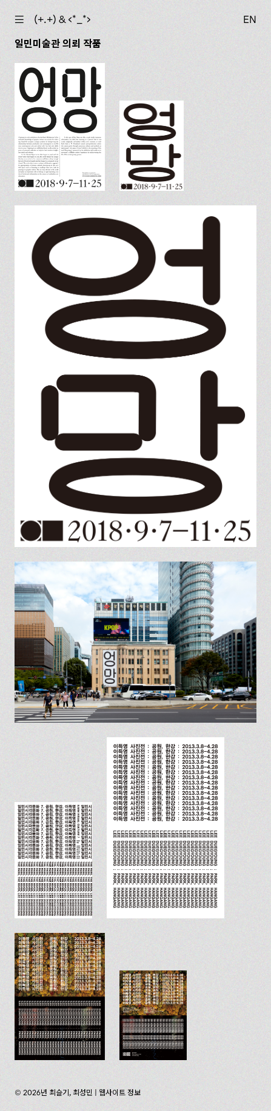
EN (249, 19)
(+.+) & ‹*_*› (62, 19)
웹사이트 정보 (120, 1092)
